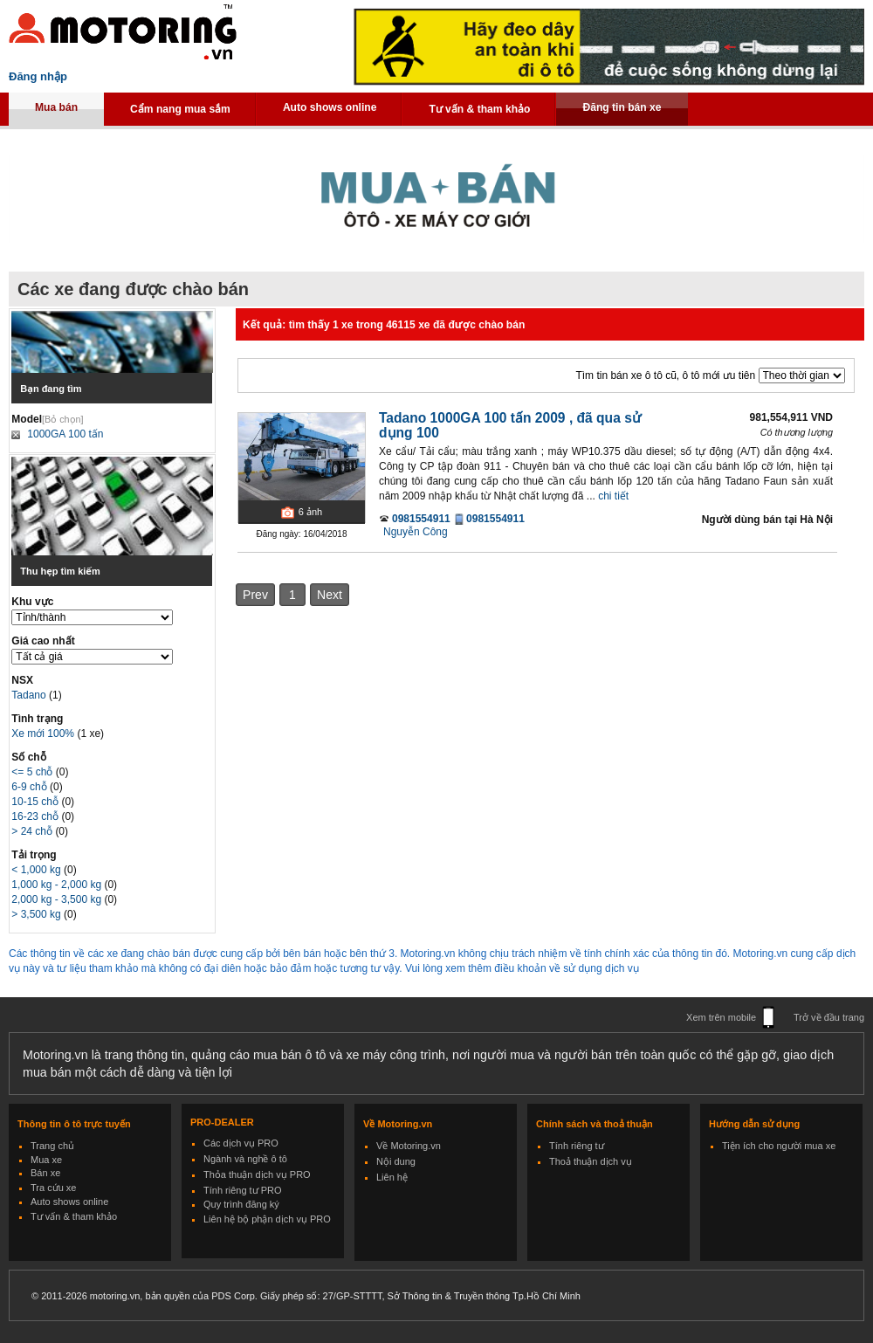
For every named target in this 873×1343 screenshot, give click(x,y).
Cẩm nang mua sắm (180, 109)
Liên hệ (392, 1177)
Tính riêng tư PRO (242, 1190)
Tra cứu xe (53, 1187)
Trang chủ (52, 1145)
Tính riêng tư (576, 1145)
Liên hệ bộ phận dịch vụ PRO (267, 1219)
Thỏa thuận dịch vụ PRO (257, 1174)
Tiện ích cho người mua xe (778, 1145)
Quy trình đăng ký (241, 1204)
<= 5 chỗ (33, 772)
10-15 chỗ (36, 801)
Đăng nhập (38, 76)
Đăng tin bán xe (621, 107)
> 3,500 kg (37, 914)
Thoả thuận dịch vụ (590, 1161)
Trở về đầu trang (829, 1017)
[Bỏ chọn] (63, 419)
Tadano (30, 695)
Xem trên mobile (721, 1017)
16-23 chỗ (36, 816)
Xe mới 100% (42, 733)
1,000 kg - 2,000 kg (57, 884)
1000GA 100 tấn (65, 434)
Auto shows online (330, 107)
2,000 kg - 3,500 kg (57, 899)
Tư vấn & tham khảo (479, 109)
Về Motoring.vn (408, 1145)
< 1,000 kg (37, 870)
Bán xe (45, 1172)
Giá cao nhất (42, 641)
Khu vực (32, 602)
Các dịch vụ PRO (240, 1143)
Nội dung (396, 1161)
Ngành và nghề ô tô (245, 1159)
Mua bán (56, 107)
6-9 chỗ (30, 787)
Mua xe (46, 1159)
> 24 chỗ (33, 831)
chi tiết (613, 496)
